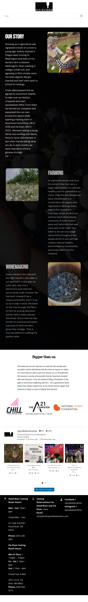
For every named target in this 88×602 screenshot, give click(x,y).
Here (46, 509)
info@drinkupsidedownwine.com (52, 516)
